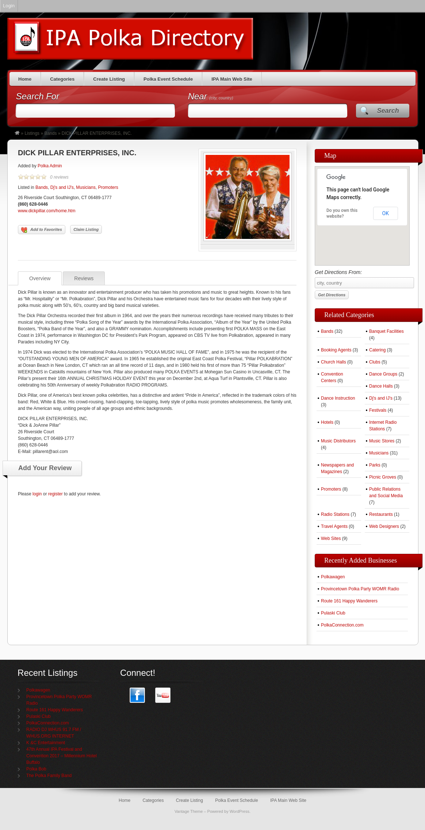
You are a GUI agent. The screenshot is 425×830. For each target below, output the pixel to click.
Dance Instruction (338, 398)
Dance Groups (383, 374)
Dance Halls (381, 386)
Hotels (327, 422)
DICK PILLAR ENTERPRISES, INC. (77, 153)
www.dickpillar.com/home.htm (46, 210)
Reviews (83, 278)
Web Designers (384, 526)
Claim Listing (86, 229)
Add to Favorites (41, 230)
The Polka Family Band (49, 775)
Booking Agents (336, 350)
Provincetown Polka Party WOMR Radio (360, 588)
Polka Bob (36, 769)
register (55, 493)
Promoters (108, 187)
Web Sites (331, 538)
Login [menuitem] (9, 5)
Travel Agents (334, 526)
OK (385, 213)
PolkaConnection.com (342, 625)
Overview (39, 278)
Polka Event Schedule (168, 79)
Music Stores (381, 440)
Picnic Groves (382, 477)
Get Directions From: (362, 278)
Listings (31, 133)
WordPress (239, 811)
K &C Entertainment (45, 742)
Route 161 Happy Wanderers (349, 601)
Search (388, 110)
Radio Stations (335, 514)
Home (24, 79)
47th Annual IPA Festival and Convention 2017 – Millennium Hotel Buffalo (61, 756)
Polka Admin (50, 165)
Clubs (374, 362)
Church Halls (333, 362)
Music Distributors (338, 440)
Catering (377, 350)
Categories (62, 79)
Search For (37, 96)
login (37, 493)
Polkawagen (333, 576)
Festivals (377, 410)
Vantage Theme (189, 811)
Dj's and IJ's (62, 187)
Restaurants (381, 514)
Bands (50, 133)
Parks (374, 465)
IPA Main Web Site (231, 79)
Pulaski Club (333, 613)
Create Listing (109, 79)
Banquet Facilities (386, 331)
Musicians (85, 187)
